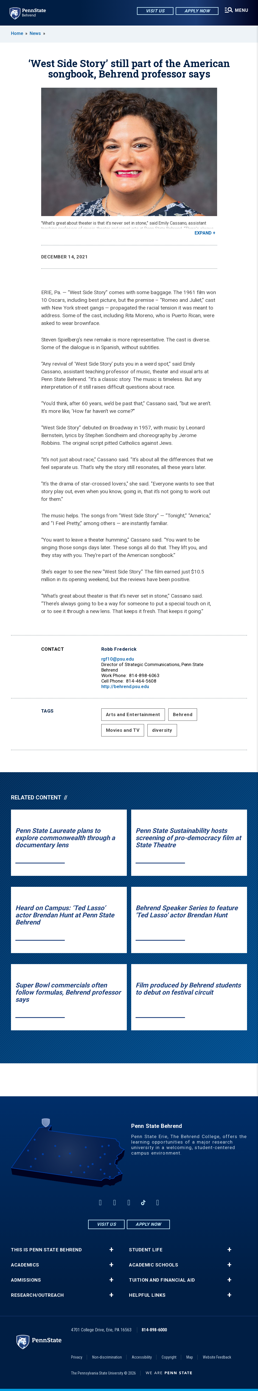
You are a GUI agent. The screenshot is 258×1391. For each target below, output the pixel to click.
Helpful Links (147, 1295)
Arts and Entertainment (133, 714)
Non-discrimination (107, 1357)
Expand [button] (203, 233)
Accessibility (142, 1357)
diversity (162, 730)
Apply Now (197, 10)
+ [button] (111, 1249)
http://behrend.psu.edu (125, 686)
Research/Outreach (37, 1295)
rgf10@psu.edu (117, 659)
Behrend (183, 714)
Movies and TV (123, 730)
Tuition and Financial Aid (162, 1280)
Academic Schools (153, 1265)
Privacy (76, 1357)
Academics (25, 1265)
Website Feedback (217, 1357)
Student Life (145, 1249)
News (35, 33)
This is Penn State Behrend (46, 1249)
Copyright (169, 1357)
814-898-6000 (154, 1329)
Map (189, 1357)
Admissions (26, 1280)
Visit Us (154, 10)
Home (17, 33)
